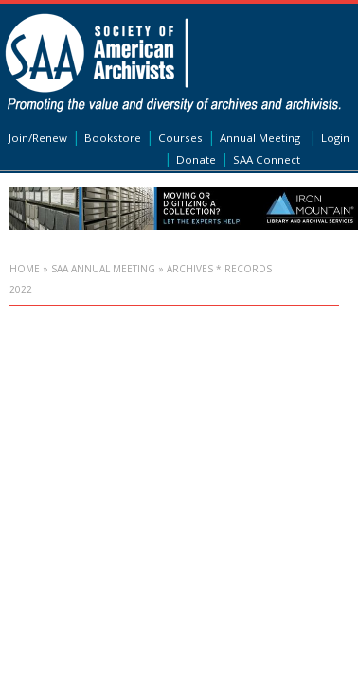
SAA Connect (266, 159)
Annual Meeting (260, 138)
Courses (180, 138)
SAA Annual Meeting (103, 268)
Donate (196, 159)
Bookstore (112, 138)
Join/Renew (38, 138)
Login (335, 138)
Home (24, 268)
